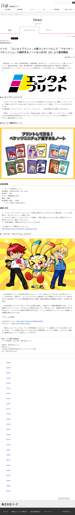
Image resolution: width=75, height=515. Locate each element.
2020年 (8, 393)
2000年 (8, 491)
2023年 (8, 378)
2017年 (8, 409)
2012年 (8, 434)
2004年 (8, 475)
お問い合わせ (68, 9)
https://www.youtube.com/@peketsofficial (30, 321)
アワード (49, 30)
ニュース (32, 9)
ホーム (3, 14)
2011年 (8, 439)
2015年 (8, 419)
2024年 (8, 373)
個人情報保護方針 (35, 511)
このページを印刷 (71, 36)
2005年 (8, 470)
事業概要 (19, 9)
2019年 (8, 398)
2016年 (8, 414)
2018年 (8, 403)
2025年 (8, 368)
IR (44, 9)
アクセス (5, 511)
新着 (9, 30)
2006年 (8, 465)
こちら (30, 341)
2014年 (8, 424)
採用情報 (56, 9)
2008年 (8, 455)
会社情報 (7, 9)
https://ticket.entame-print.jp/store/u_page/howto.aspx (19, 229)
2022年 (8, 383)
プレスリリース (18, 14)
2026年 (8, 362)
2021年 (8, 388)
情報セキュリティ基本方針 (19, 511)
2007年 (8, 460)
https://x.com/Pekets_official (21, 323)
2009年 (8, 450)
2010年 (8, 445)
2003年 (8, 480)
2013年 (8, 429)
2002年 (8, 486)
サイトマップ (47, 511)
